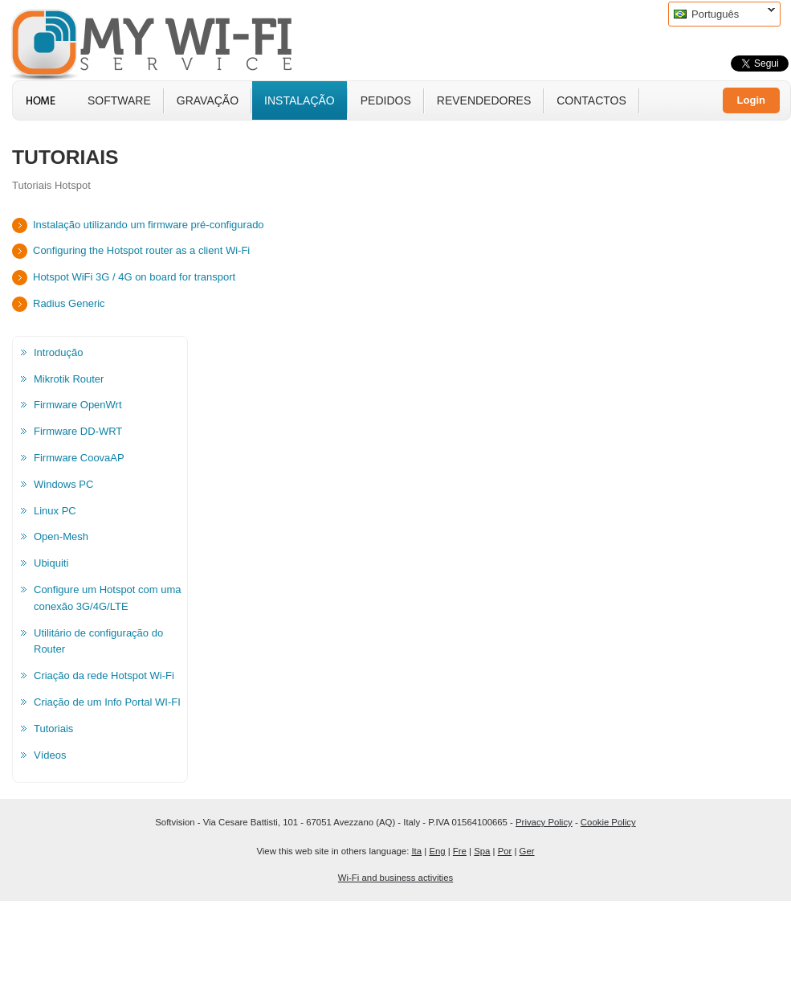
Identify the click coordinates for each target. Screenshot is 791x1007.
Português (721, 14)
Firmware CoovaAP (79, 458)
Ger (527, 851)
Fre (460, 851)
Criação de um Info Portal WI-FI (107, 702)
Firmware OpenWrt (78, 405)
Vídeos (50, 755)
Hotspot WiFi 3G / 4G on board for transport (134, 277)
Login (751, 100)
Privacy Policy (544, 822)
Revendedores (484, 100)
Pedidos (386, 100)
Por (505, 851)
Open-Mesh (61, 536)
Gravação (208, 100)
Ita (416, 851)
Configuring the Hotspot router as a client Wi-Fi (141, 250)
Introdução (58, 352)
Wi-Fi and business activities (395, 877)
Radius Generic (69, 303)
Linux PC (55, 511)
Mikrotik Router (69, 379)
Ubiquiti (51, 563)
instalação (299, 100)
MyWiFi (164, 42)
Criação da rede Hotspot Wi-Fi (104, 675)
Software (119, 100)
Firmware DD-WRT (78, 431)
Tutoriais (53, 729)
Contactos (591, 100)
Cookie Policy (608, 822)
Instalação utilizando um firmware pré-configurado (148, 225)
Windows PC (63, 484)
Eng (437, 851)
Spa (482, 851)
